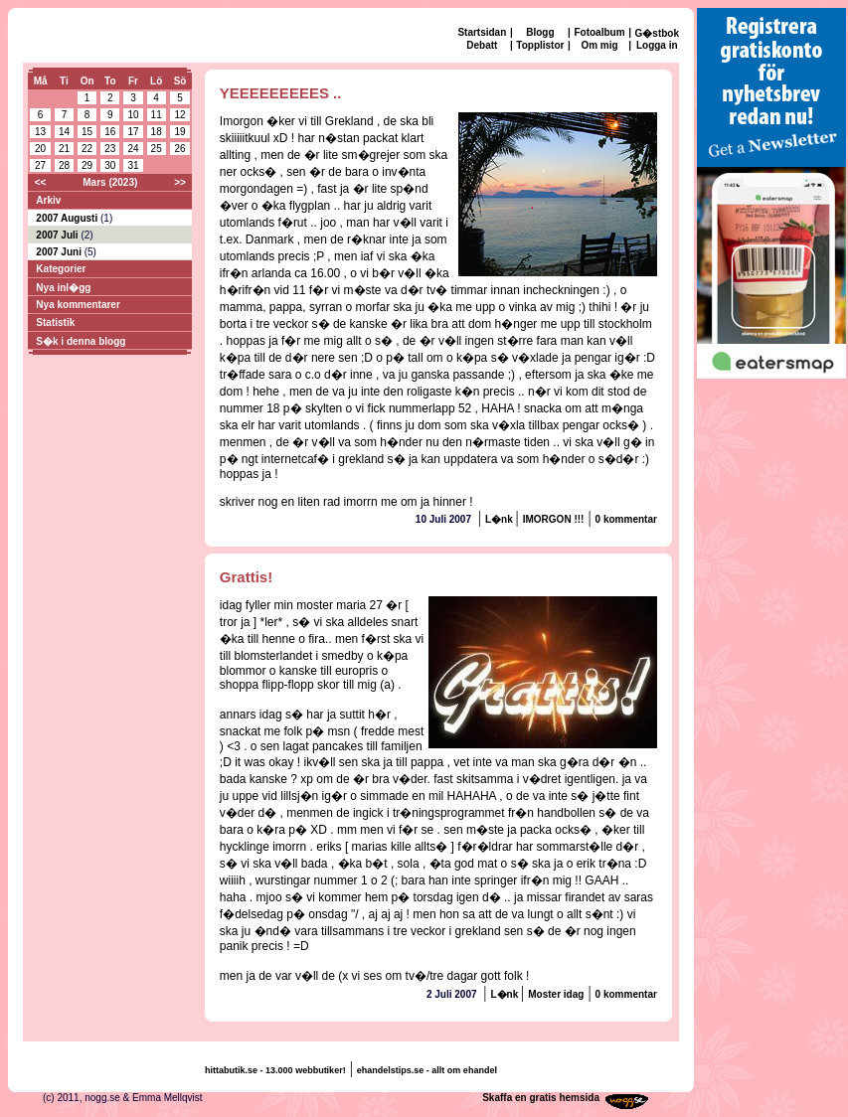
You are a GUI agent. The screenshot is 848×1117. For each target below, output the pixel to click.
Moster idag (556, 994)
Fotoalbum (599, 32)
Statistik (55, 322)
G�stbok (657, 33)
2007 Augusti (68, 218)
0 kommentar (626, 519)
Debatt (481, 45)
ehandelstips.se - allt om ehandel (427, 1070)
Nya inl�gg (63, 287)
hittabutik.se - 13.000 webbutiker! (275, 1070)
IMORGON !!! (554, 519)
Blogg (540, 32)
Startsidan (481, 32)
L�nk (500, 519)
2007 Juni (60, 251)
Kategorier (60, 268)
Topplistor (540, 45)
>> (180, 182)
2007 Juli (58, 235)
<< (41, 182)
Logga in (657, 45)
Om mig (599, 45)
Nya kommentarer (77, 304)
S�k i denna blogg (80, 341)
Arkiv (48, 200)
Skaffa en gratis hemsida (540, 1097)
